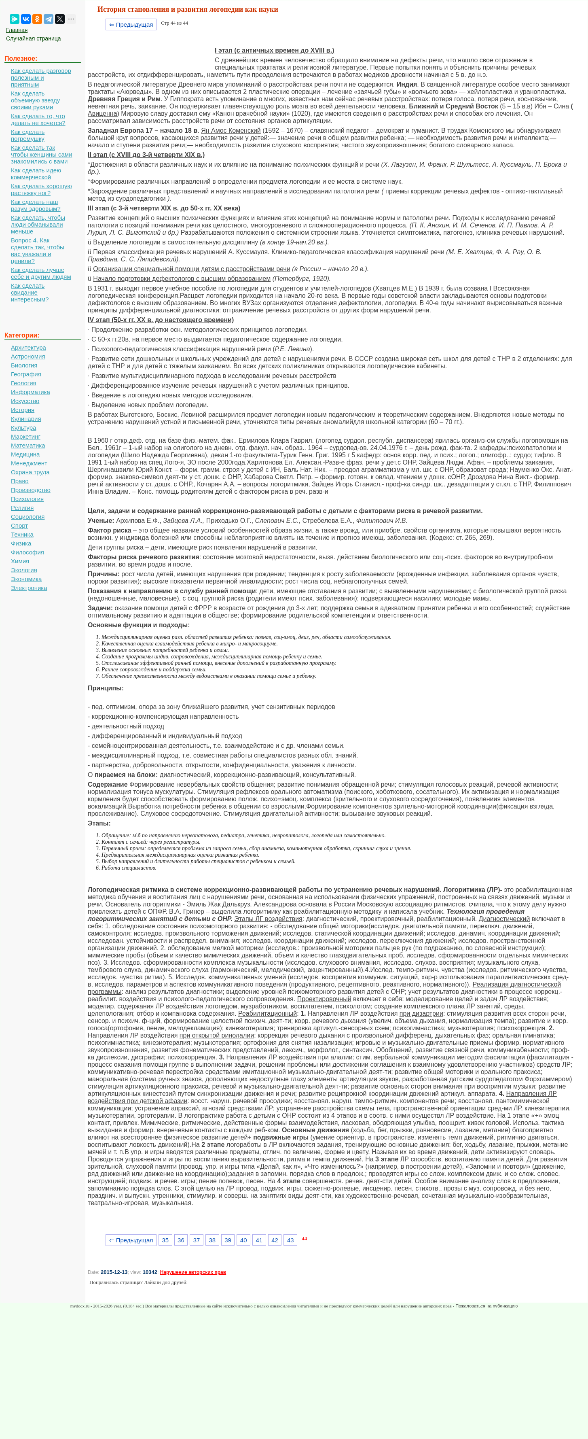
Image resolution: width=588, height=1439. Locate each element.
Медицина (25, 454)
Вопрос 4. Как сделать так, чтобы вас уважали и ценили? (37, 250)
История (22, 409)
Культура (23, 427)
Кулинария (26, 418)
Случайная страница (33, 38)
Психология (27, 498)
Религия (22, 507)
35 (165, 1240)
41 (259, 1240)
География (26, 374)
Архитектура (28, 347)
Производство (31, 489)
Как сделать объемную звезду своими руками (35, 100)
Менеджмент (29, 463)
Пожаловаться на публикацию (486, 1305)
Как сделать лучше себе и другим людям (41, 273)
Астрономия (28, 356)
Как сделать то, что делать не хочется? (38, 119)
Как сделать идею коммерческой (36, 173)
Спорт (19, 525)
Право (20, 481)
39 (227, 1240)
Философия (27, 552)
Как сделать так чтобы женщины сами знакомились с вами (41, 154)
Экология (24, 570)
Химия (20, 561)
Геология (23, 383)
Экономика (26, 578)
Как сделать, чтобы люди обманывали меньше (38, 224)
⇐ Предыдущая (131, 24)
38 (212, 1240)
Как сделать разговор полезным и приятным (41, 77)
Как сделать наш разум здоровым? (36, 205)
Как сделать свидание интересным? (30, 292)
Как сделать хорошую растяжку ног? (41, 189)
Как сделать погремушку (27, 135)
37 (196, 1240)
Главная (16, 30)
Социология (27, 516)
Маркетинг (25, 436)
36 (181, 1240)
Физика (21, 543)
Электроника (29, 587)
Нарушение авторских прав (193, 1272)
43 (290, 1240)
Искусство (25, 400)
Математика (28, 445)
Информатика (30, 391)
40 (243, 1240)
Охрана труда (30, 472)
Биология (24, 365)
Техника (22, 534)
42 (274, 1240)
